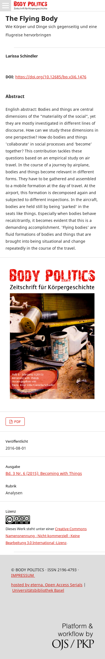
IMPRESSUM (23, 575)
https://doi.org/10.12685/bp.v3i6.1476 (50, 76)
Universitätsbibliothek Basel (38, 590)
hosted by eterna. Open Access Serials (46, 584)
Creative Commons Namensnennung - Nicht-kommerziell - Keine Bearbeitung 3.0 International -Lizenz (46, 535)
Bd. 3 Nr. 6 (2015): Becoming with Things (44, 473)
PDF (17, 421)
